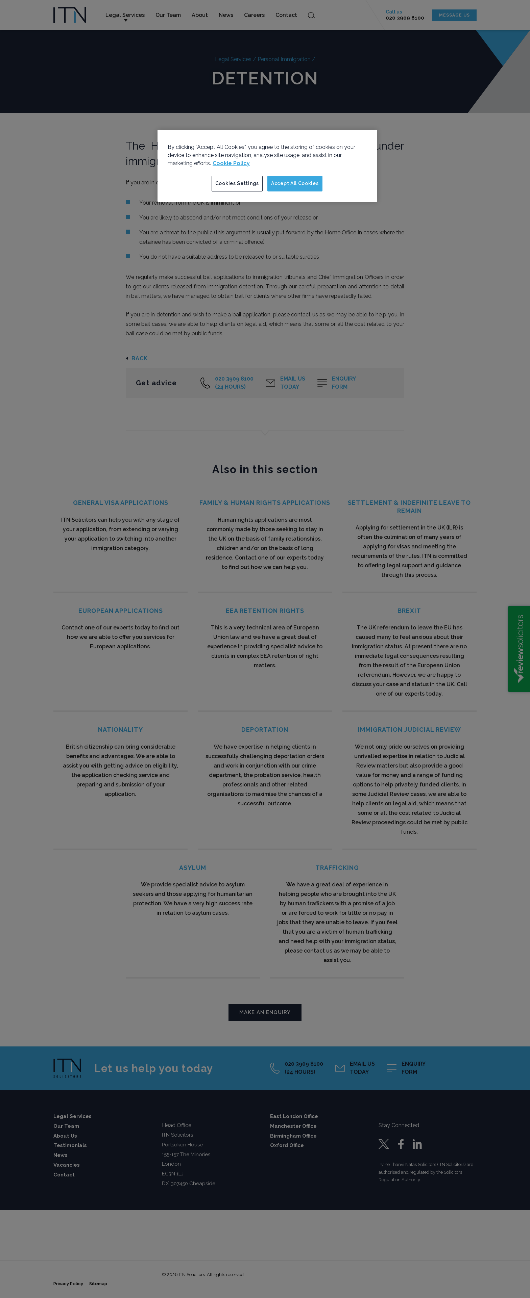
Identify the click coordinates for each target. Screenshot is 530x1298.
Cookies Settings (237, 183)
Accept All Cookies (295, 183)
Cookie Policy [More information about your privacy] (231, 163)
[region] (267, 166)
